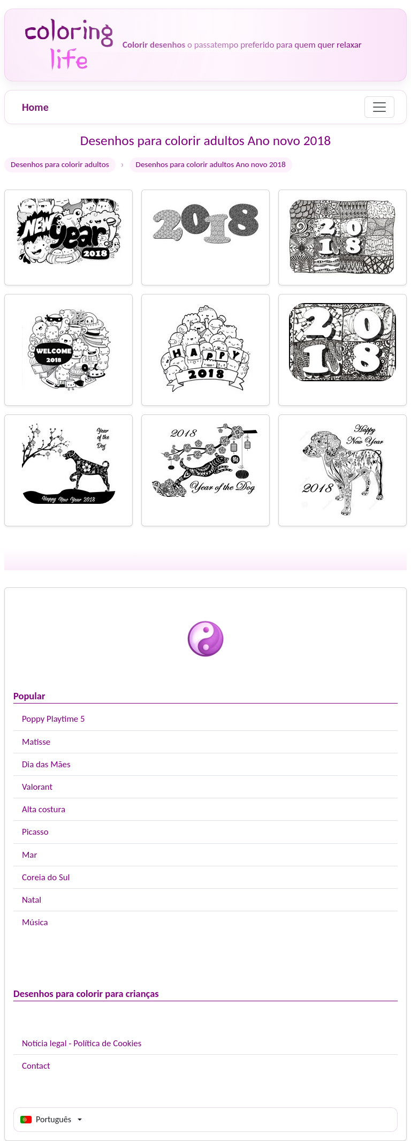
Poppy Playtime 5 (53, 718)
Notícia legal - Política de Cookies (81, 1043)
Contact (36, 1065)
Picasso (35, 831)
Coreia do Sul (46, 877)
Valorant (37, 786)
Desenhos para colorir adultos (60, 164)
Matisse (36, 741)
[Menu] (379, 107)
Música (35, 922)
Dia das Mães (46, 764)
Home (35, 107)
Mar (29, 854)
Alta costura (43, 809)
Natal (31, 899)
